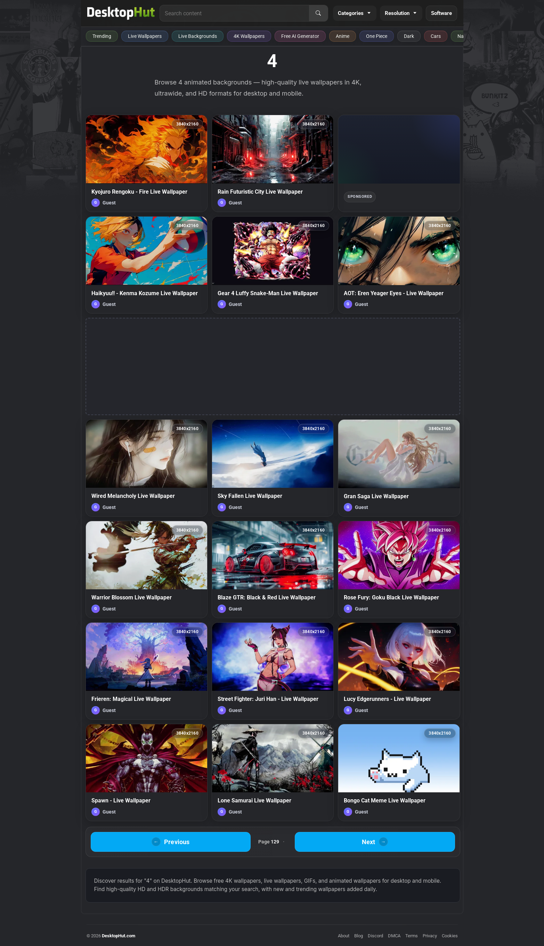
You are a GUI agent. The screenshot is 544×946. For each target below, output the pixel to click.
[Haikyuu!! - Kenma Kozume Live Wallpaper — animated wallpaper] (146, 265)
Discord (375, 935)
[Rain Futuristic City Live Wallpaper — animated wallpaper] (272, 163)
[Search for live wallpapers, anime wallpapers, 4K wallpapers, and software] (234, 13)
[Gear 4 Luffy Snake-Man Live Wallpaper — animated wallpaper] (272, 265)
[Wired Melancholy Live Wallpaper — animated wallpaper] (146, 468)
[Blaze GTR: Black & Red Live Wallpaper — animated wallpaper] (272, 569)
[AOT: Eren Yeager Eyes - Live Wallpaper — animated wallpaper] (399, 265)
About (343, 935)
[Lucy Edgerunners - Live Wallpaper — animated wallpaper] (399, 671)
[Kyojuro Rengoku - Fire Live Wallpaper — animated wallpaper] (146, 163)
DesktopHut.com (118, 935)
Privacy (430, 935)
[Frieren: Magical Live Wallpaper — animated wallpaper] (146, 671)
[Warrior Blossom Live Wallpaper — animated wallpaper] (146, 569)
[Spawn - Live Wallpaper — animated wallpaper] (146, 772)
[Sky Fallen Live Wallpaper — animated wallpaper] (272, 468)
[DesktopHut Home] (121, 13)
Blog (358, 935)
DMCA (394, 935)
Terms (411, 935)
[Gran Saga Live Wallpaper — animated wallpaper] (399, 468)
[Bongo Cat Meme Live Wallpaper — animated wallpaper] (399, 772)
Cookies (450, 935)
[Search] (318, 13)
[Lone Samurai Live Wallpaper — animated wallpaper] (272, 772)
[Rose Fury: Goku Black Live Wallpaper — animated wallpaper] (399, 569)
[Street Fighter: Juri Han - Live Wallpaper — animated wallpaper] (272, 671)
